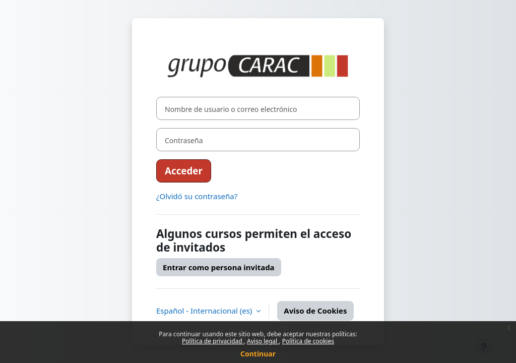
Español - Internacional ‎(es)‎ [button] (205, 311)
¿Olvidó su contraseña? (196, 196)
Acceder (184, 170)
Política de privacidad (213, 341)
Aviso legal (263, 341)
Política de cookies (308, 341)
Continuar (258, 353)
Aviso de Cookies (315, 311)
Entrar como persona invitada (219, 267)
